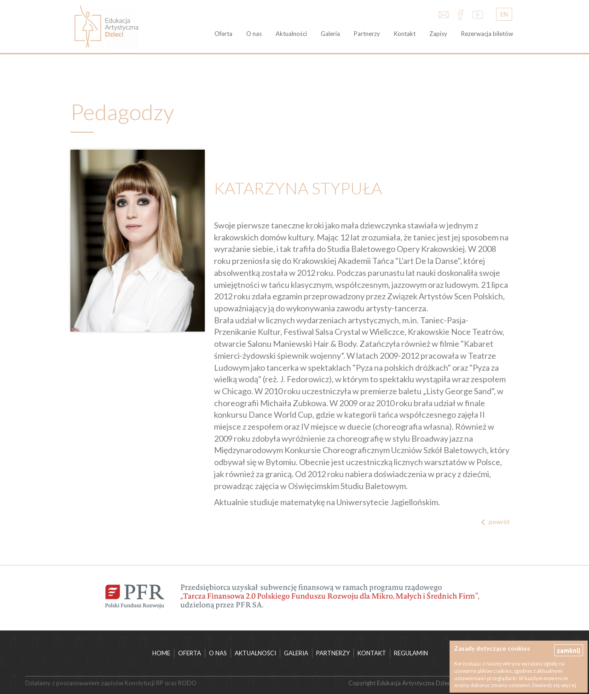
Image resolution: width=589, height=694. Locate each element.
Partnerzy (367, 33)
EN (504, 14)
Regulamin (411, 653)
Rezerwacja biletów (487, 33)
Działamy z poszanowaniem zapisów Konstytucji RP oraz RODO (110, 683)
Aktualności (291, 33)
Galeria (330, 33)
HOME (161, 653)
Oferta (223, 33)
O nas (254, 33)
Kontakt (405, 33)
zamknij (568, 650)
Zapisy (438, 33)
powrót (499, 521)
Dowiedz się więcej (554, 685)
